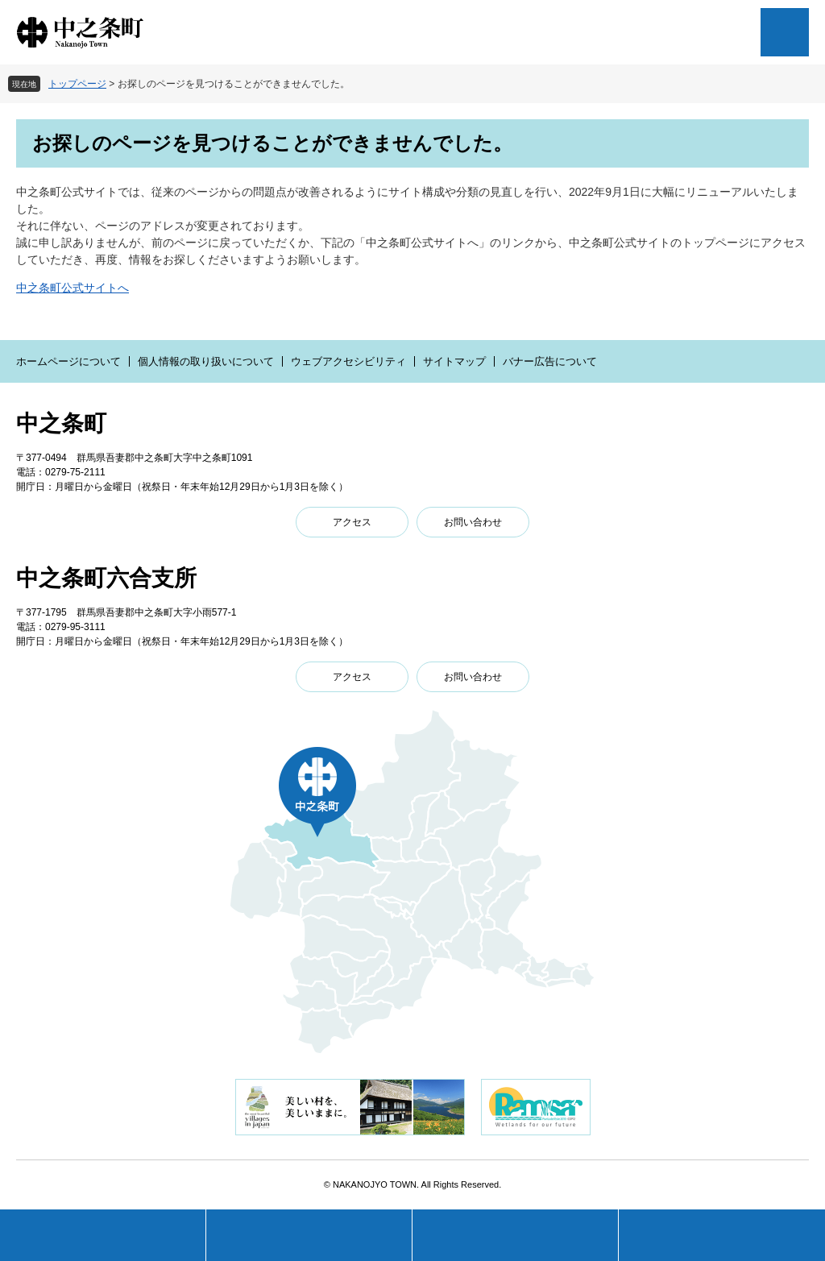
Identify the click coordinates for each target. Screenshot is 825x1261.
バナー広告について (550, 361)
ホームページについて (68, 361)
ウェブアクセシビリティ (348, 361)
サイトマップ (454, 361)
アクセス (352, 522)
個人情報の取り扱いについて (206, 361)
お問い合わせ (473, 522)
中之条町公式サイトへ (72, 287)
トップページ (77, 83)
